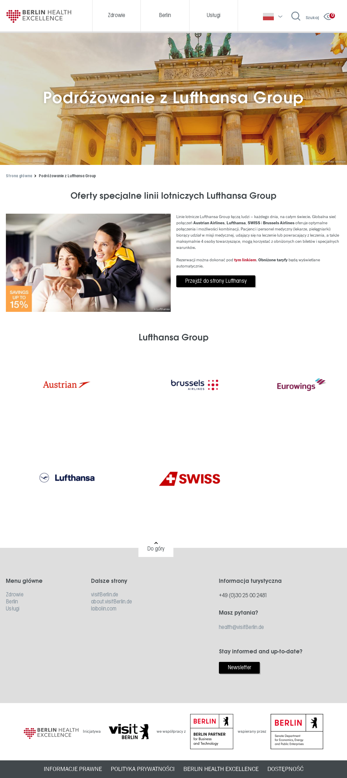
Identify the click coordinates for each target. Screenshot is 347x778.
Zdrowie (15, 595)
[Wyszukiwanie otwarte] (305, 16)
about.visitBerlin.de (111, 602)
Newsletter (240, 668)
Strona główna (19, 176)
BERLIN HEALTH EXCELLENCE (221, 769)
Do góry (156, 549)
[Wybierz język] (272, 16)
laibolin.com (103, 609)
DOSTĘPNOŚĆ (285, 769)
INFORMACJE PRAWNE (73, 769)
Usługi (13, 609)
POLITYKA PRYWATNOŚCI (143, 769)
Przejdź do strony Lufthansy (216, 281)
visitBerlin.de (104, 595)
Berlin (12, 602)
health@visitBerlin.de (241, 627)
